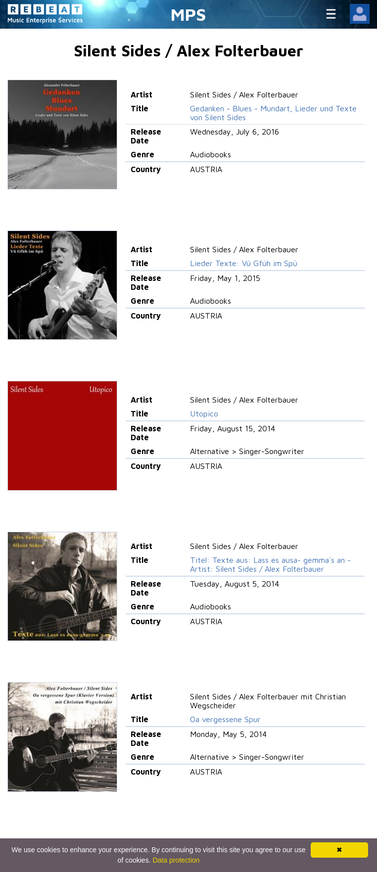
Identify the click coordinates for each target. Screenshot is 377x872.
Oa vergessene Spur (225, 719)
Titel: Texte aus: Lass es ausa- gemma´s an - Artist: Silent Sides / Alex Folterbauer (270, 564)
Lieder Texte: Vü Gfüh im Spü (243, 263)
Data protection (175, 860)
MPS (188, 14)
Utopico (204, 413)
